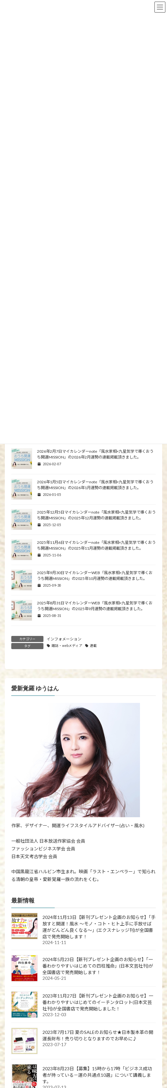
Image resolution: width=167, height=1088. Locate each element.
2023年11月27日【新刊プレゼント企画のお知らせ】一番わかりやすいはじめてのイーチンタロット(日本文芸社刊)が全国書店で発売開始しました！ (97, 1002)
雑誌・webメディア (66, 646)
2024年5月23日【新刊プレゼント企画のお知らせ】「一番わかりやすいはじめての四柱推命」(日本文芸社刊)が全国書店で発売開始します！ (97, 966)
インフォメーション (64, 639)
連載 (93, 646)
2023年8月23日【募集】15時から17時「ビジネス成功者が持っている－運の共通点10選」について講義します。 (97, 1075)
